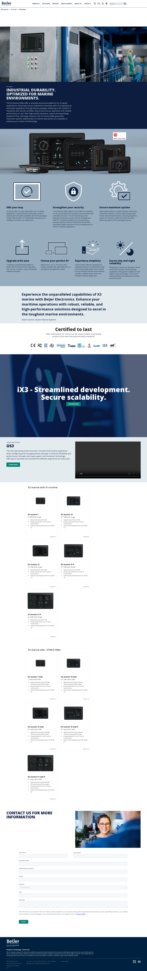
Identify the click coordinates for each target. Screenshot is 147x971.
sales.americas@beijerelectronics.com (39, 963)
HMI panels (4, 9)
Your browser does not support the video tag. (108, 460)
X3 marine (22, 9)
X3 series (14, 9)
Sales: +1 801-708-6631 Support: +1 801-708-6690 (42, 961)
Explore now (73, 404)
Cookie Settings (64, 961)
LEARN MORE (13, 464)
